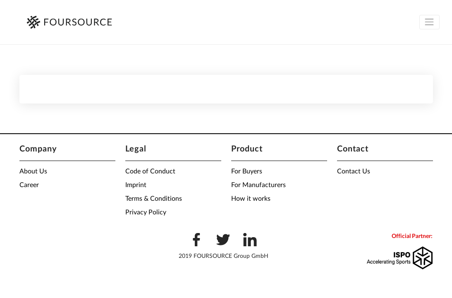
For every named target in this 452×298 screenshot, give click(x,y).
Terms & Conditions (153, 198)
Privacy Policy (145, 212)
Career (29, 185)
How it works (250, 198)
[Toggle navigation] (429, 22)
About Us (33, 171)
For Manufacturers (258, 185)
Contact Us (353, 171)
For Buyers (246, 171)
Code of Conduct (150, 171)
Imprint (135, 185)
